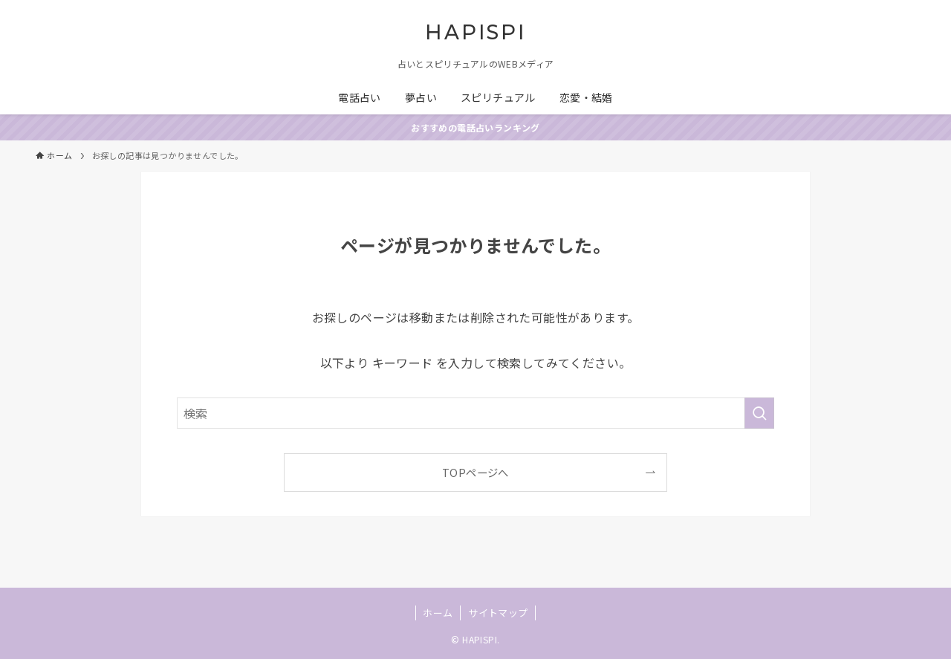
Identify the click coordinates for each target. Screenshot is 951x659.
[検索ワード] (475, 413)
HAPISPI (475, 32)
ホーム (437, 613)
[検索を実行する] (759, 413)
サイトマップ (498, 613)
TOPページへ (475, 472)
